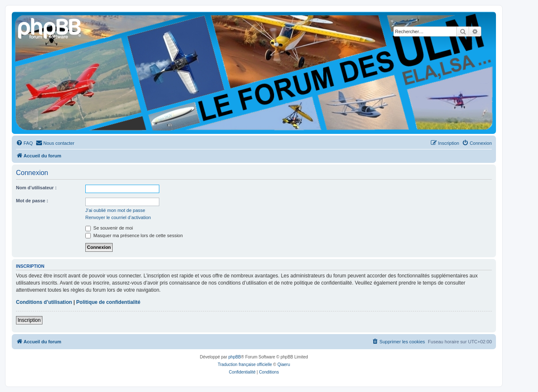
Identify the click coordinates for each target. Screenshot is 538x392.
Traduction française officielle (245, 364)
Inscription (29, 320)
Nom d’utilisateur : (36, 187)
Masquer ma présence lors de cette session (134, 235)
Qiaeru (283, 364)
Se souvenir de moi (109, 227)
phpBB (234, 357)
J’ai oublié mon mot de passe (115, 210)
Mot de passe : (32, 200)
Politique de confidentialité (108, 302)
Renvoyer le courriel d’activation (118, 217)
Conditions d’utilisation (44, 302)
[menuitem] (24, 143)
